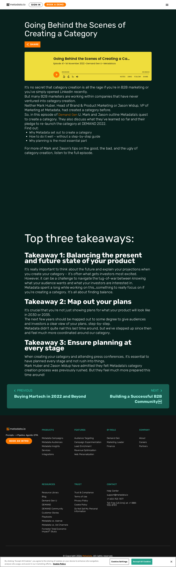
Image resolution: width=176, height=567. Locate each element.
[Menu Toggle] (167, 4)
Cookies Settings (119, 562)
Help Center (113, 492)
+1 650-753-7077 (115, 500)
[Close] (171, 561)
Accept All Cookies (142, 562)
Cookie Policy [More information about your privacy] (59, 564)
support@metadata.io (117, 496)
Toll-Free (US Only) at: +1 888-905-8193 (122, 505)
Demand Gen (68, 114)
